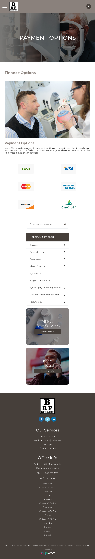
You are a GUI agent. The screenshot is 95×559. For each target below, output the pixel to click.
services (34, 245)
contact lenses (38, 252)
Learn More (47, 331)
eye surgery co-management (45, 287)
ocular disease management (45, 294)
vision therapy (37, 266)
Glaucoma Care (48, 436)
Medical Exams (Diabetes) (47, 440)
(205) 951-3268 (51, 473)
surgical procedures (40, 280)
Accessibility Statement (58, 545)
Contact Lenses (47, 448)
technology (36, 302)
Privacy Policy (75, 545)
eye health (35, 273)
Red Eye (47, 444)
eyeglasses (35, 259)
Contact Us (47, 370)
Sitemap (86, 545)
